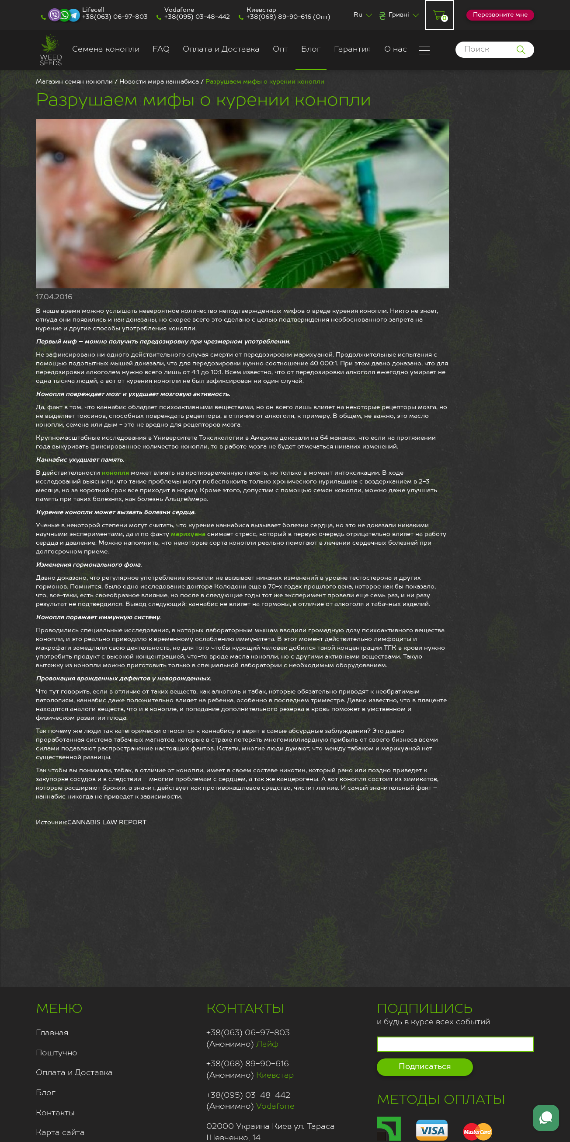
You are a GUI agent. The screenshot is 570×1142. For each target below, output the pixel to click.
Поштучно (56, 1053)
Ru (358, 15)
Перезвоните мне (500, 15)
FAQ (161, 49)
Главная (52, 1033)
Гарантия (352, 49)
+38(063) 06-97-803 (115, 17)
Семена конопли (105, 49)
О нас (395, 49)
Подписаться (425, 1067)
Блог (311, 49)
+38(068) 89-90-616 (279, 17)
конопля (115, 473)
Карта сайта (60, 1133)
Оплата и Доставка (221, 49)
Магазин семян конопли (74, 82)
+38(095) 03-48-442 (197, 17)
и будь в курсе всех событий (433, 1013)
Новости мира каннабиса (159, 82)
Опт (280, 49)
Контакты (55, 1113)
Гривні (399, 15)
